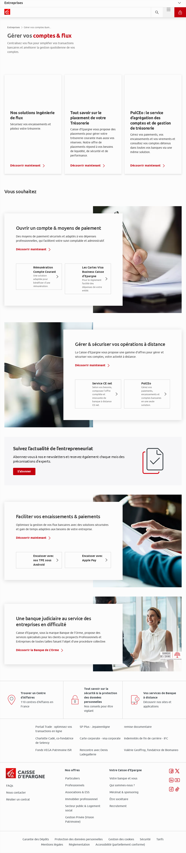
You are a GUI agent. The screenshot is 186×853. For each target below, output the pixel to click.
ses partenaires (94, 396)
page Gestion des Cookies (75, 457)
